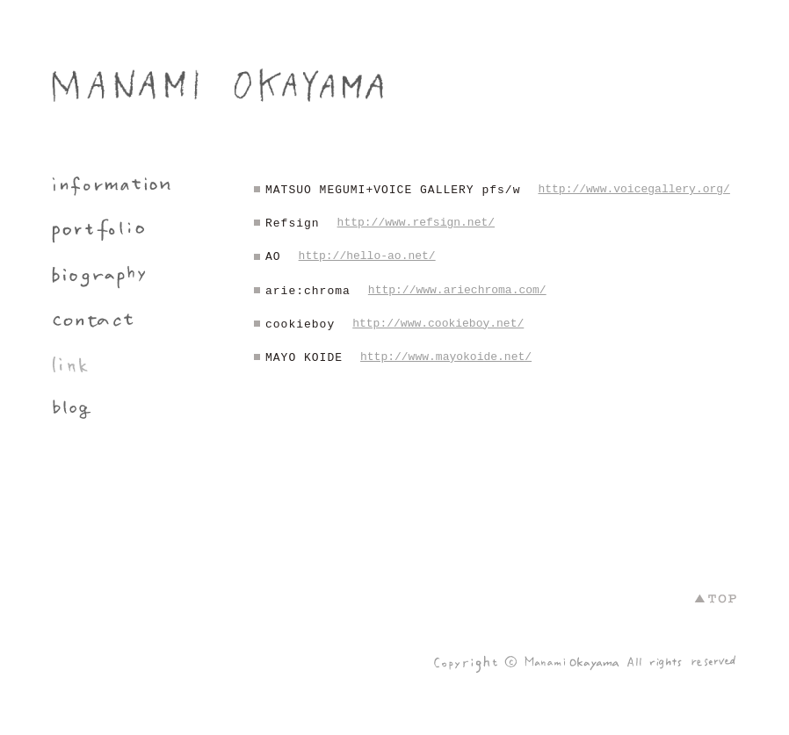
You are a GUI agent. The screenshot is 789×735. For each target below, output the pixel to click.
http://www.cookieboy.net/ (438, 323)
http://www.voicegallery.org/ (633, 189)
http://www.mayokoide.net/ (446, 357)
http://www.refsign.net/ (416, 222)
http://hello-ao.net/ (367, 256)
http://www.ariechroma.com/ (457, 290)
